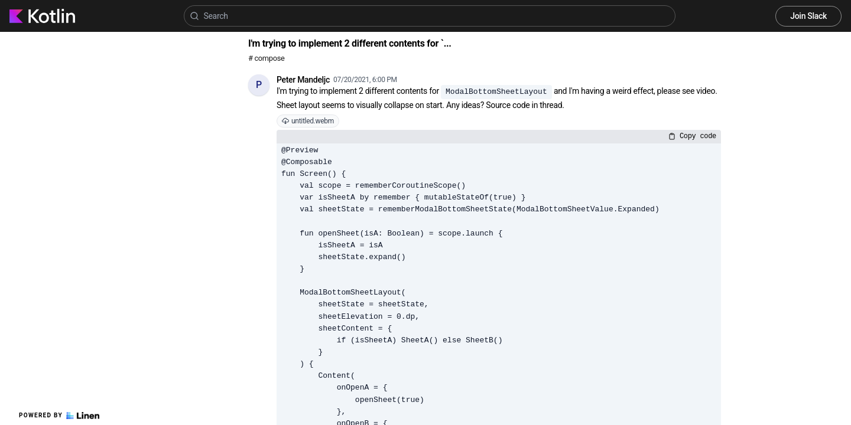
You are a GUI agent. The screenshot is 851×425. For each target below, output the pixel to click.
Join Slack (808, 16)
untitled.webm (308, 121)
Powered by (59, 415)
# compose (266, 58)
